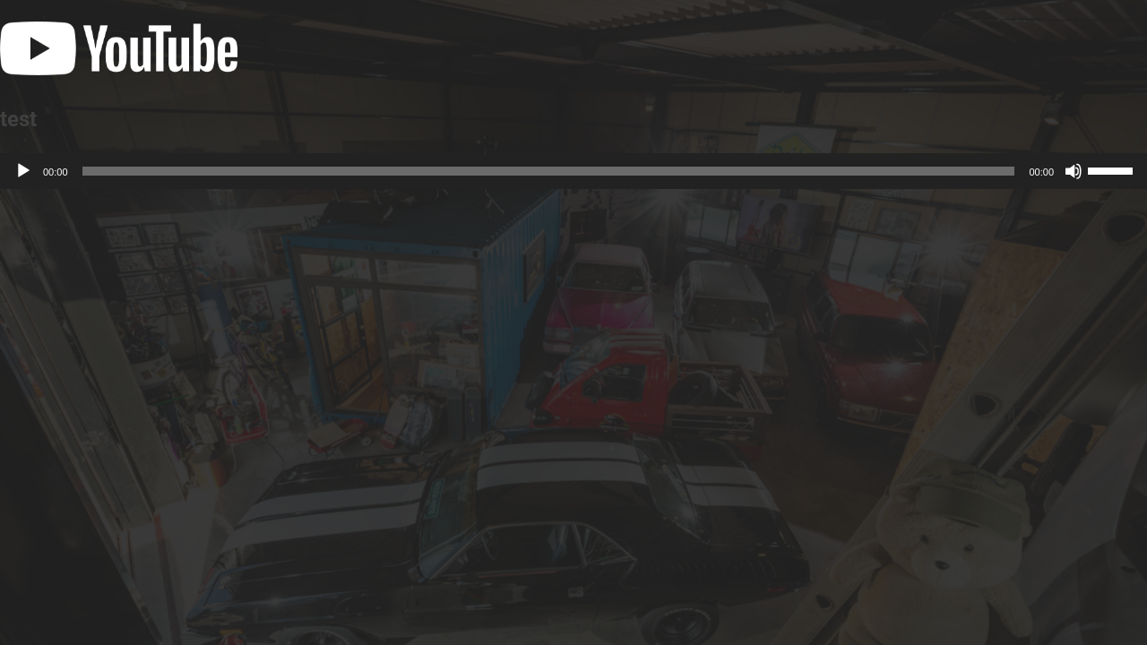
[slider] (548, 171)
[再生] (23, 171)
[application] (573, 171)
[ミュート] (1073, 171)
